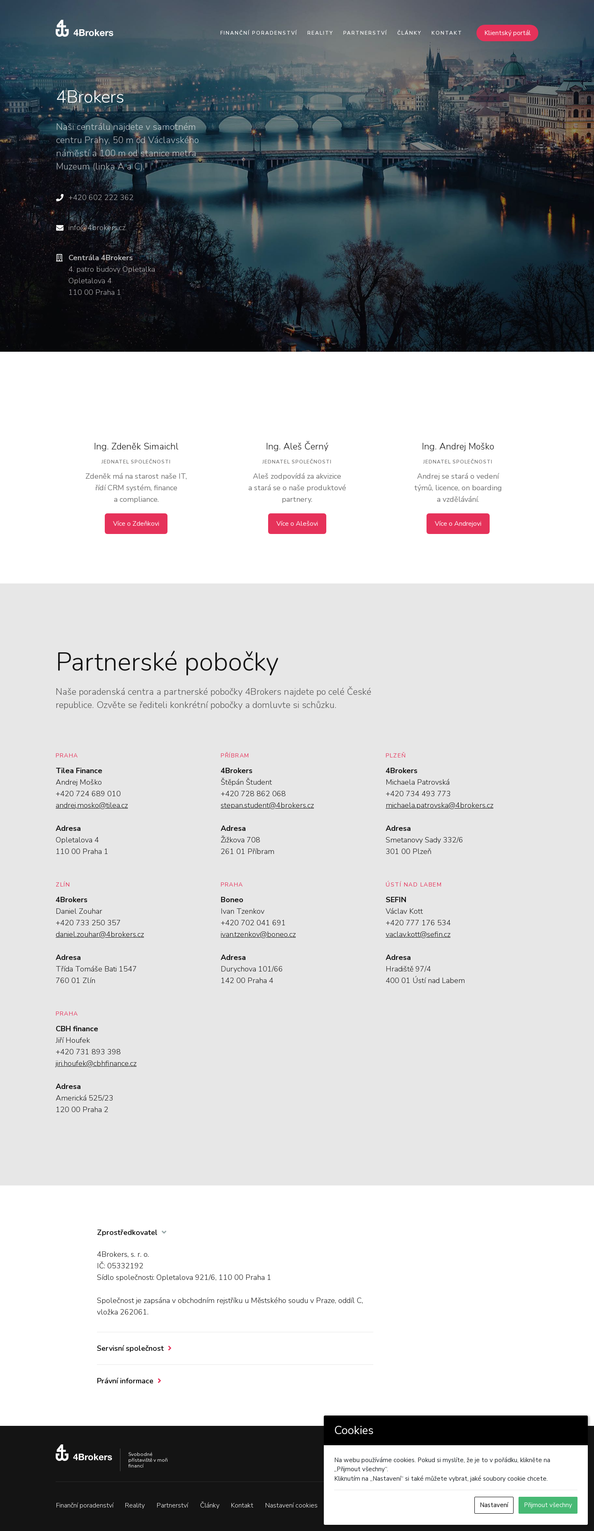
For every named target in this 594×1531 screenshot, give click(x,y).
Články (409, 33)
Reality (320, 33)
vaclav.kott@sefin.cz (418, 934)
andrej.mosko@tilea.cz (92, 805)
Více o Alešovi (297, 523)
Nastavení (494, 1505)
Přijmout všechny (548, 1505)
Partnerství (365, 33)
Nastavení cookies (292, 1505)
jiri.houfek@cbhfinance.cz (96, 1063)
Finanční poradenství (258, 33)
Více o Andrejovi (458, 523)
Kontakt (446, 33)
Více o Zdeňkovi (136, 523)
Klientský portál (507, 33)
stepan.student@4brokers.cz (267, 805)
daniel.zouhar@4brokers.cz (100, 934)
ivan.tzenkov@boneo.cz (258, 934)
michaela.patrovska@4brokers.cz (439, 805)
